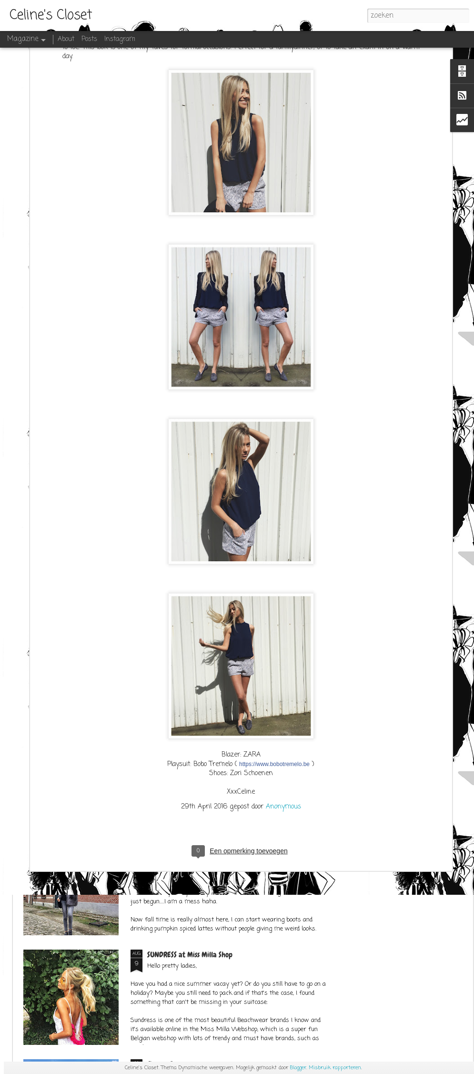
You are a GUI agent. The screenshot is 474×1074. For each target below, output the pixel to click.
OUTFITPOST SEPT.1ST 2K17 (183, 845)
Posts (89, 39)
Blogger (298, 1068)
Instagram (119, 39)
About (66, 39)
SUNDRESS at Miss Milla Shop (189, 955)
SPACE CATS (164, 735)
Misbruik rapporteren (335, 1068)
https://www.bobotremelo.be (274, 672)
